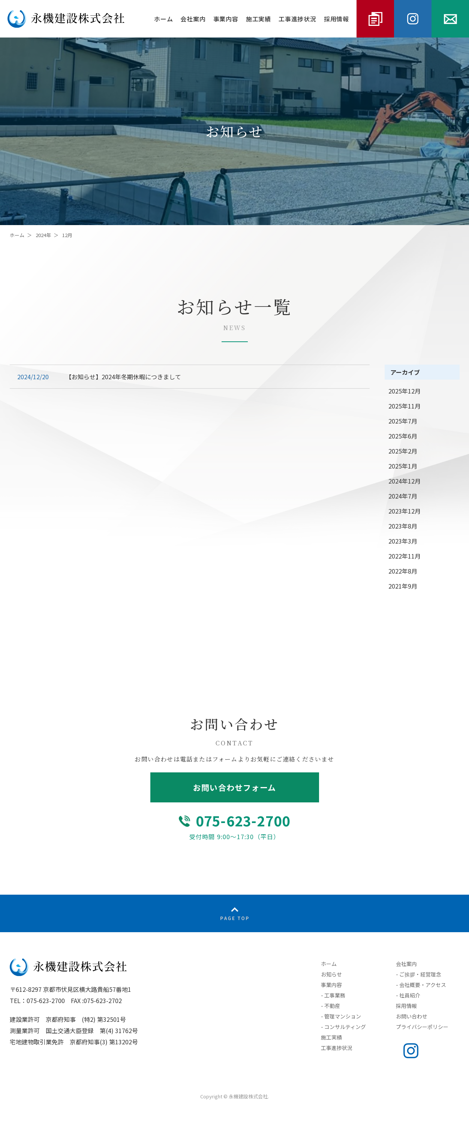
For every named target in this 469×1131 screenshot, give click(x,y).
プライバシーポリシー (422, 1026)
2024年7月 (402, 495)
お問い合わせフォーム (234, 787)
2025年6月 (402, 435)
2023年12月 (404, 510)
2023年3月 (402, 540)
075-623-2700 (243, 820)
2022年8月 (402, 570)
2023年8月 (402, 525)
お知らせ (331, 974)
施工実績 (258, 18)
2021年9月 (402, 585)
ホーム (163, 18)
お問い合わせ (411, 1016)
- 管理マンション (341, 1016)
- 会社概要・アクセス (421, 984)
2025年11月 (404, 405)
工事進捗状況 (297, 18)
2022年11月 (404, 555)
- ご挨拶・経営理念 (418, 974)
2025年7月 (402, 420)
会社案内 (192, 18)
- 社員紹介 (408, 995)
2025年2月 (402, 450)
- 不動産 (330, 1005)
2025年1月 (402, 465)
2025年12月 (404, 390)
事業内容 (225, 18)
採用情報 (336, 18)
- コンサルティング (343, 1026)
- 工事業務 (333, 995)
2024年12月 (404, 480)
